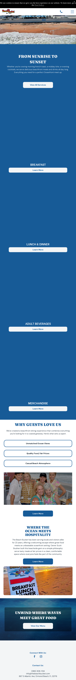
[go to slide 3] (37, 501)
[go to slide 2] (35, 501)
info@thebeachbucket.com (38, 673)
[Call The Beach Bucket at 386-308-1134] (61, 12)
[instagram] (41, 657)
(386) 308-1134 (38, 671)
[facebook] (34, 657)
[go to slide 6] (42, 501)
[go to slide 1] (33, 501)
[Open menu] (72, 11)
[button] (38, 129)
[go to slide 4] (38, 501)
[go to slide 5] (40, 501)
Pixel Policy (39, 5)
